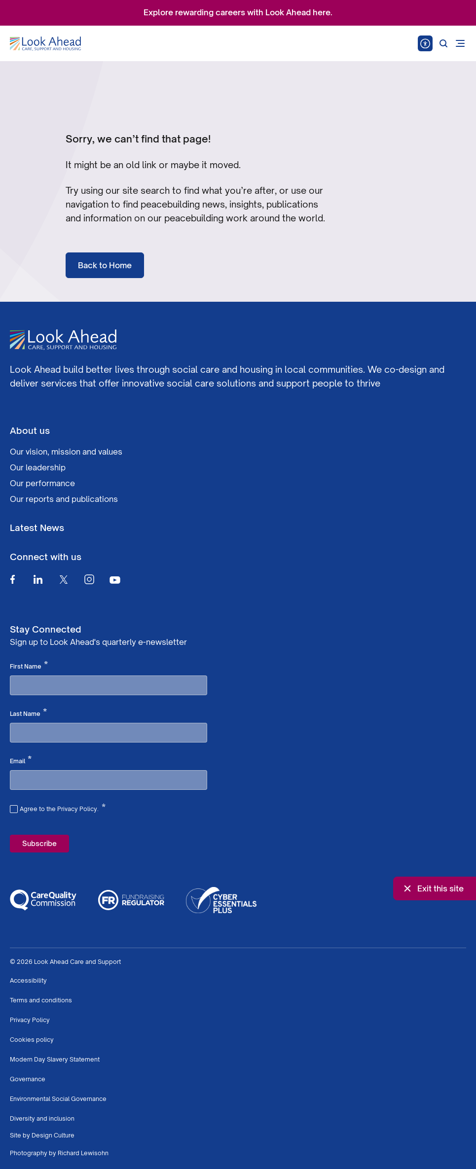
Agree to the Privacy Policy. (63, 808)
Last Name (28, 713)
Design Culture (53, 1135)
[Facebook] (12, 579)
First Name (29, 665)
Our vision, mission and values (66, 452)
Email (21, 760)
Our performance (42, 483)
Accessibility (28, 980)
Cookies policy (32, 1039)
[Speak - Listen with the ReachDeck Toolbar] (425, 43)
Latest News (37, 527)
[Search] (443, 43)
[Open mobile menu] (460, 43)
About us (30, 430)
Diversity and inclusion (42, 1118)
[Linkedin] (38, 579)
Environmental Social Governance (58, 1098)
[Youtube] (115, 579)
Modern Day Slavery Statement (55, 1059)
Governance (27, 1079)
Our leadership (38, 467)
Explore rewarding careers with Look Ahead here (237, 12)
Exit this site (433, 888)
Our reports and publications (64, 499)
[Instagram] (89, 579)
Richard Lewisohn (83, 1153)
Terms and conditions (41, 1000)
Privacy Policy (30, 1020)
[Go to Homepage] (45, 43)
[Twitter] (64, 579)
